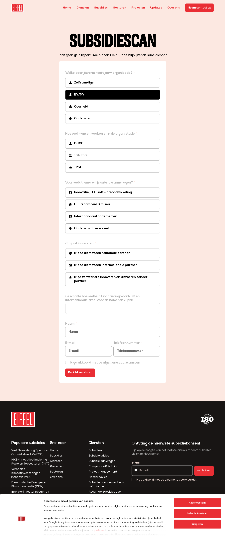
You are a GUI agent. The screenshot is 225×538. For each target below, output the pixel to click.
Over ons (173, 7)
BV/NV (79, 94)
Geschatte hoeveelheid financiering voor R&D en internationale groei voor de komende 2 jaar (102, 298)
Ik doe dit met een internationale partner (105, 265)
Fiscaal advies (98, 477)
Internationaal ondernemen (95, 216)
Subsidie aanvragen (102, 461)
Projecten (138, 7)
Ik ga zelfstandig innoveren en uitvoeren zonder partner (110, 279)
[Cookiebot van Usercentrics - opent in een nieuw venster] (21, 531)
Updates (156, 7)
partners (99, 514)
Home (67, 7)
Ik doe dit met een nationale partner (102, 253)
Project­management (103, 472)
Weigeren (197, 508)
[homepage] (17, 7)
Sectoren (119, 7)
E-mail (70, 343)
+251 (77, 167)
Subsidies (101, 7)
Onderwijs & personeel (91, 228)
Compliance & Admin (103, 466)
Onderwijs (82, 118)
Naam (70, 323)
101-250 (80, 155)
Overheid (81, 106)
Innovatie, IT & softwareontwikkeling (103, 192)
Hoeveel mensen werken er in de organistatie (100, 133)
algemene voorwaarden (121, 362)
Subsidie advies (99, 456)
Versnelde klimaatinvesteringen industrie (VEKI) (25, 473)
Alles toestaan (197, 486)
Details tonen (180, 531)
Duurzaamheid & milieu (92, 204)
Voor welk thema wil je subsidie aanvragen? (99, 182)
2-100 (78, 143)
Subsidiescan (97, 450)
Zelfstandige (84, 82)
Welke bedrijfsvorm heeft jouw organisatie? (99, 73)
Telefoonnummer (126, 343)
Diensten (82, 7)
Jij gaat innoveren (79, 243)
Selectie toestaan (197, 497)
